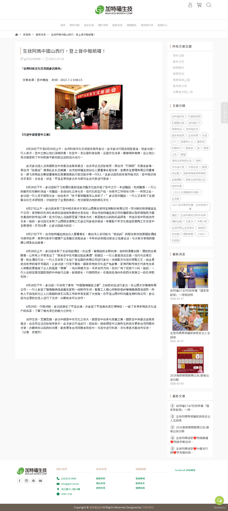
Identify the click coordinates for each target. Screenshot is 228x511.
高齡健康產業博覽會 (194, 173)
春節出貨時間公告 (196, 179)
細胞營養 (188, 234)
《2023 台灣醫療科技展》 (186, 192)
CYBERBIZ (148, 507)
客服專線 (140, 478)
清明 (198, 160)
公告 (174, 154)
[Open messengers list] (219, 500)
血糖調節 (177, 179)
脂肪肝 (202, 227)
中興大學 (202, 221)
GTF (174, 141)
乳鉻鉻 (175, 240)
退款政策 (100, 488)
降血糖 (175, 173)
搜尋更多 (140, 483)
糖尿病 (200, 141)
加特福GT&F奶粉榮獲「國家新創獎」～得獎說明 (189, 292)
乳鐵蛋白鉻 (178, 123)
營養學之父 (187, 141)
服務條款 (100, 478)
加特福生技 (192, 129)
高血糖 (175, 234)
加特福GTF (194, 123)
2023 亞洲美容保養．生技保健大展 (190, 206)
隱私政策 (100, 483)
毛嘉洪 (189, 221)
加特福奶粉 (178, 116)
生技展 (175, 198)
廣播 (183, 154)
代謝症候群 (194, 116)
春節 (205, 148)
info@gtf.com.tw (70, 483)
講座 (174, 215)
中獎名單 (193, 167)
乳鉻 (204, 135)
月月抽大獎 (178, 167)
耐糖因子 (177, 148)
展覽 (204, 167)
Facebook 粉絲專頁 (185, 470)
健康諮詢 (140, 488)
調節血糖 (177, 221)
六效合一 (202, 234)
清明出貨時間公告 (182, 160)
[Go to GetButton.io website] (219, 507)
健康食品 (177, 129)
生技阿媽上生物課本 (183, 227)
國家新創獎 (178, 135)
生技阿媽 (193, 135)
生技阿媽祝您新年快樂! (193, 215)
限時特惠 (177, 186)
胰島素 (189, 148)
